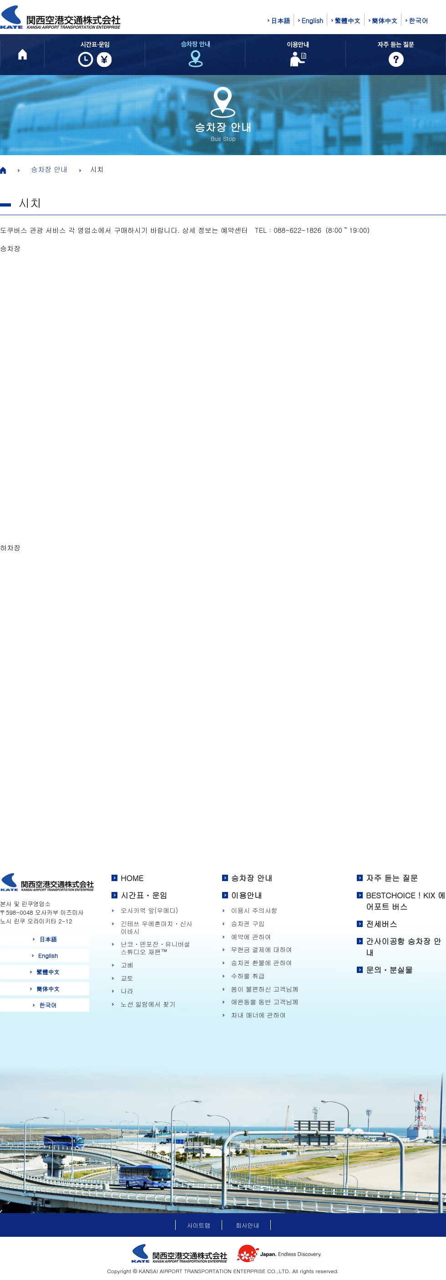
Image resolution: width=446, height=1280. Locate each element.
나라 (127, 991)
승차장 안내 (49, 169)
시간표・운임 (144, 895)
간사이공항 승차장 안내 (403, 947)
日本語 (280, 20)
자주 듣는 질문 (392, 877)
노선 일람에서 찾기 (148, 1004)
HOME (132, 877)
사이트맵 (198, 1225)
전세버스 (381, 923)
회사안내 (247, 1225)
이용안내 (247, 895)
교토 (127, 978)
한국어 (418, 20)
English (312, 20)
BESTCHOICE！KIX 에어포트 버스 (406, 901)
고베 (127, 965)
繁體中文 (347, 20)
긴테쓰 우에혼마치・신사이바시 (157, 927)
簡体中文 (385, 20)
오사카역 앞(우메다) (149, 910)
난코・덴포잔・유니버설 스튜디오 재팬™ (155, 947)
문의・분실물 (389, 969)
